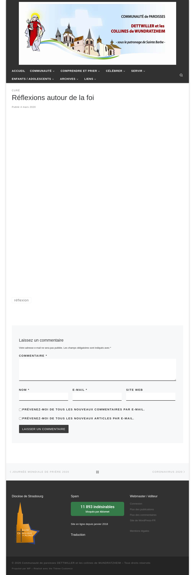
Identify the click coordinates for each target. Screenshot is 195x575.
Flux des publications (142, 509)
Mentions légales (139, 530)
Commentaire (33, 355)
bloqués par (97, 508)
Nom (24, 389)
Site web (134, 389)
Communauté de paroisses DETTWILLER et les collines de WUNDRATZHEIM (71, 562)
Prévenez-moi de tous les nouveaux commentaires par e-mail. (83, 409)
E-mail (80, 389)
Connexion (136, 503)
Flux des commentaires (143, 514)
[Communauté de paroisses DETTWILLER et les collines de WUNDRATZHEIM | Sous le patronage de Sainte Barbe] (97, 32)
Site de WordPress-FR (143, 520)
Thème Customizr (63, 568)
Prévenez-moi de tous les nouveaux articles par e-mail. (78, 418)
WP (29, 568)
